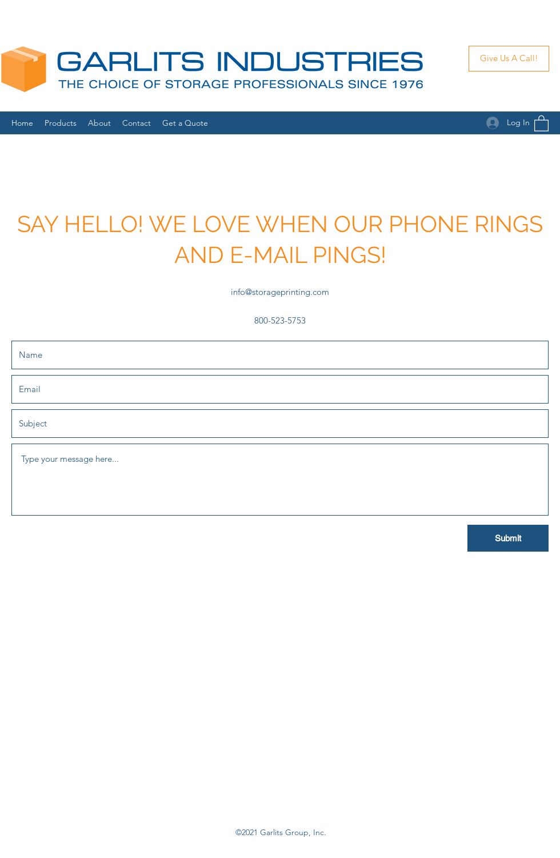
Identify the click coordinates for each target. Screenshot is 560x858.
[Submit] (508, 538)
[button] (541, 122)
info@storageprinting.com (280, 291)
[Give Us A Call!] (509, 58)
